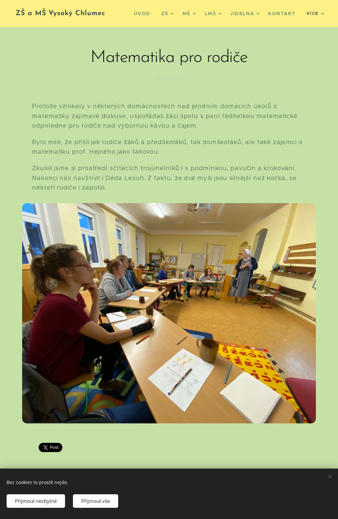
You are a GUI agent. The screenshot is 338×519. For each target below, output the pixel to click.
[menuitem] (150, 13)
